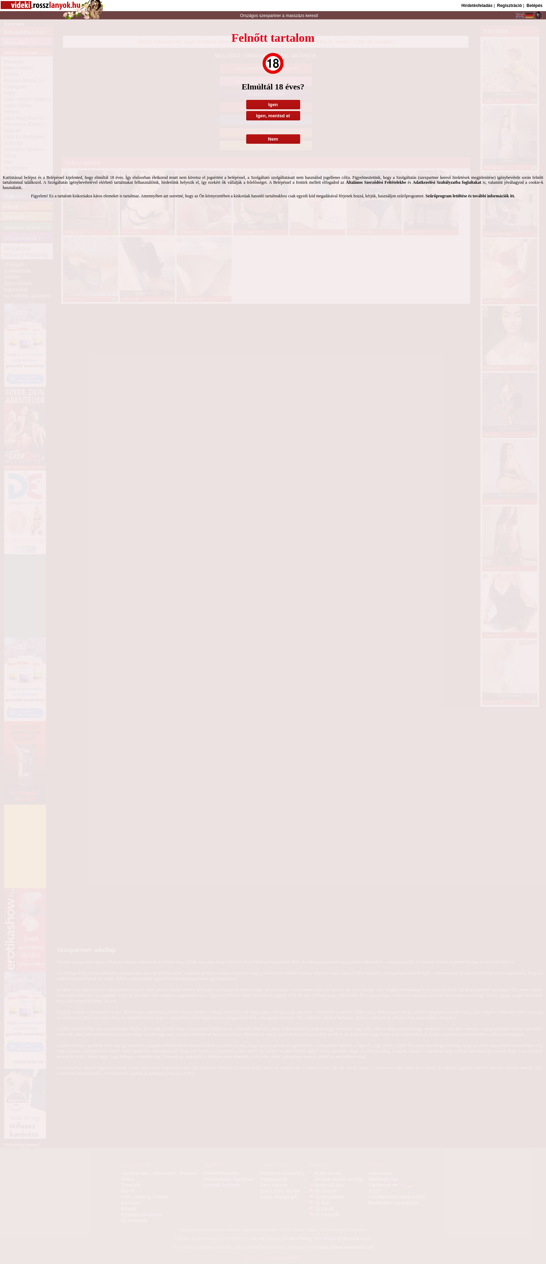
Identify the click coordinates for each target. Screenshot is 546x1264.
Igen (273, 104)
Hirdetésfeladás (476, 5)
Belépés (534, 5)
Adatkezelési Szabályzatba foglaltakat (447, 182)
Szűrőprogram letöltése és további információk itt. (470, 195)
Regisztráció (509, 5)
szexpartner (270, 15)
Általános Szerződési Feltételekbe (376, 182)
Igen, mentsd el (273, 115)
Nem (273, 139)
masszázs (296, 15)
